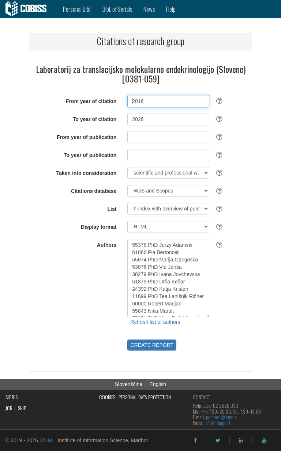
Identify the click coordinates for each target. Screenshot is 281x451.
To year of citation (95, 119)
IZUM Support (218, 422)
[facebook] (195, 440)
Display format (98, 227)
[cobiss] (28, 9)
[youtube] (264, 440)
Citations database (93, 191)
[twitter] (218, 440)
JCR (8, 408)
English (157, 384)
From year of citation (91, 101)
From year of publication (86, 137)
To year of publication (90, 155)
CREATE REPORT (151, 345)
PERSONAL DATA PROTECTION (145, 397)
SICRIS (11, 397)
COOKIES (107, 397)
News (149, 9)
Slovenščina (129, 384)
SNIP (22, 408)
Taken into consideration (86, 173)
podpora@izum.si (221, 417)
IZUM (46, 440)
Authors (107, 245)
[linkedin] (241, 440)
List (111, 209)
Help (171, 9)
